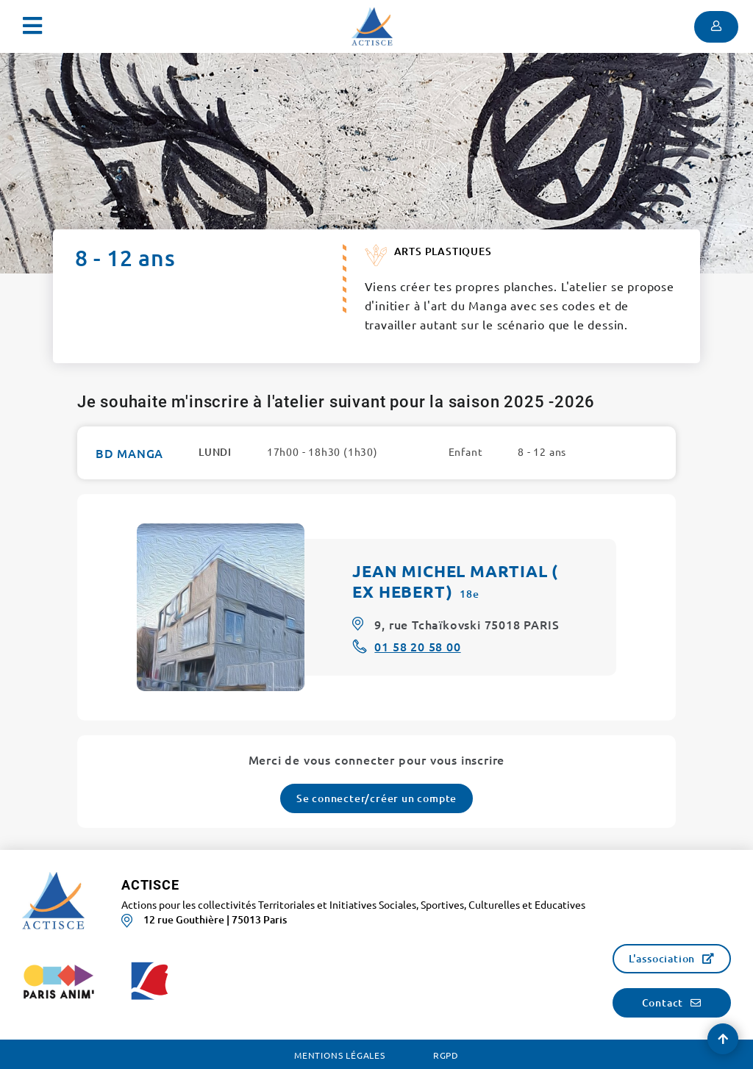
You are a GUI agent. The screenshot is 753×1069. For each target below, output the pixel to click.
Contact (663, 1002)
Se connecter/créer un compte (376, 798)
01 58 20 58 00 (417, 646)
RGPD (446, 1055)
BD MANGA (129, 453)
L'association (662, 958)
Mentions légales (339, 1055)
